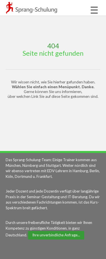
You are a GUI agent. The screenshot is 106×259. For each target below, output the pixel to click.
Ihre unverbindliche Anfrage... (56, 235)
